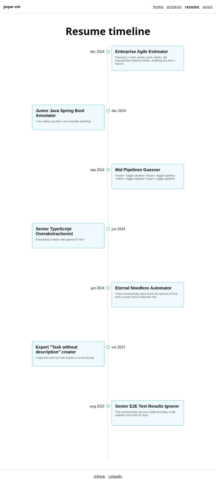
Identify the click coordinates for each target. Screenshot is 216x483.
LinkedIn (115, 476)
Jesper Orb (11, 6)
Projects (174, 6)
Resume (192, 6)
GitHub (99, 476)
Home (158, 6)
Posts (208, 6)
